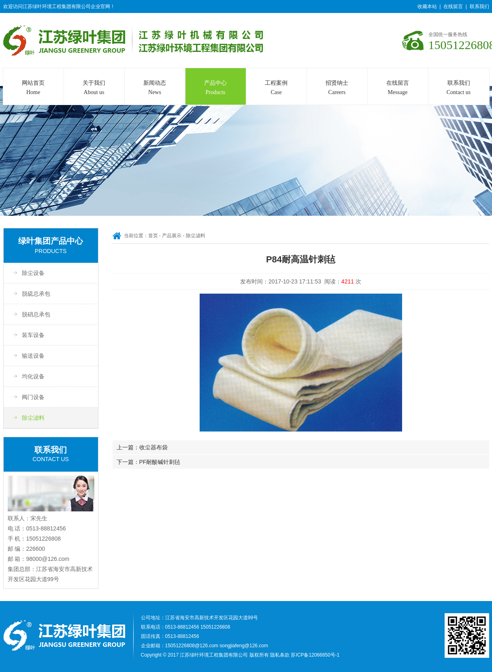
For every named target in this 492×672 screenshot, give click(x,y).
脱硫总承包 (36, 293)
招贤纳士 (337, 88)
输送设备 (33, 355)
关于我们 (94, 88)
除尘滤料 (33, 417)
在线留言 (453, 6)
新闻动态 (155, 88)
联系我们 (479, 6)
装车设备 (33, 335)
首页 (153, 235)
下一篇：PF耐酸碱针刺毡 (149, 462)
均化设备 (33, 376)
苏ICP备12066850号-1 (315, 655)
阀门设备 (33, 397)
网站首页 (33, 88)
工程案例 (276, 88)
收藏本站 (427, 6)
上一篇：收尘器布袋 (142, 447)
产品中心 (215, 88)
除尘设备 (33, 273)
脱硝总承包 (36, 314)
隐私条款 (280, 655)
